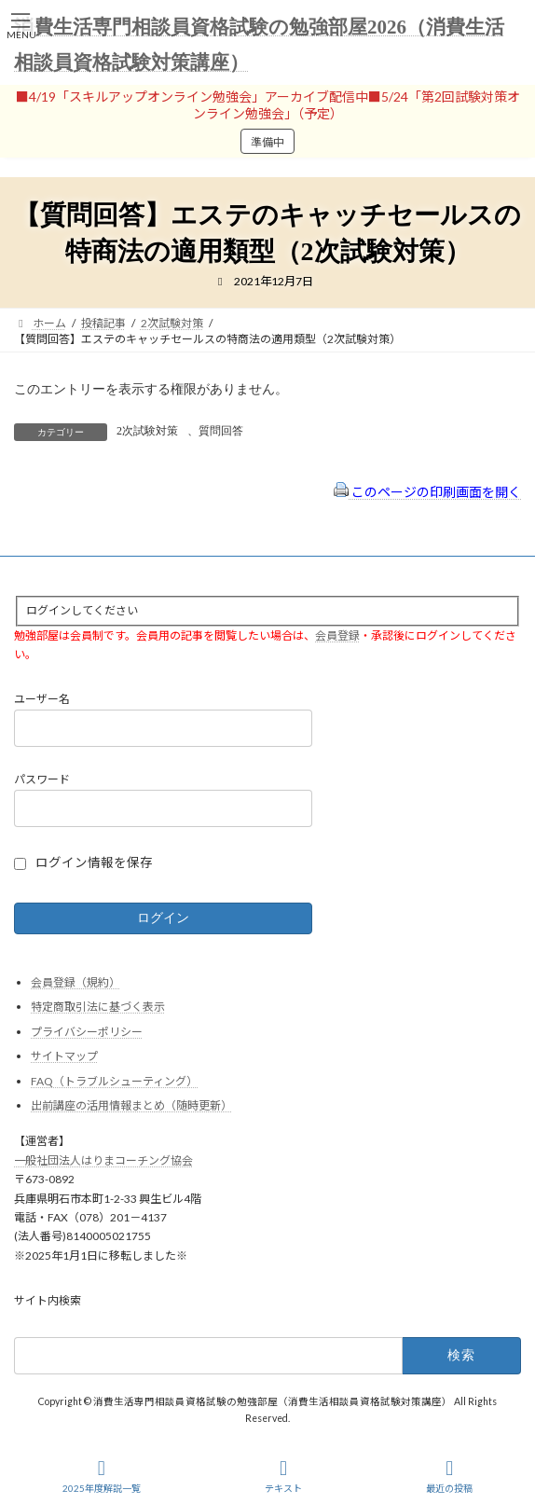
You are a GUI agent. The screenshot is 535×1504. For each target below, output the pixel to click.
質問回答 (221, 430)
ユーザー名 (42, 699)
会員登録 (337, 635)
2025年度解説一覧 (101, 1476)
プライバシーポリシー (87, 1031)
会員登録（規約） (75, 981)
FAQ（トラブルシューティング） (114, 1081)
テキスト (283, 1476)
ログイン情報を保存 (94, 862)
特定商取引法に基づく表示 (98, 1007)
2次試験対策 (147, 430)
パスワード (42, 779)
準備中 (267, 142)
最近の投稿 (449, 1476)
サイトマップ (64, 1056)
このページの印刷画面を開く (427, 492)
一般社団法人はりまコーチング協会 (103, 1159)
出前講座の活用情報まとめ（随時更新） (131, 1105)
